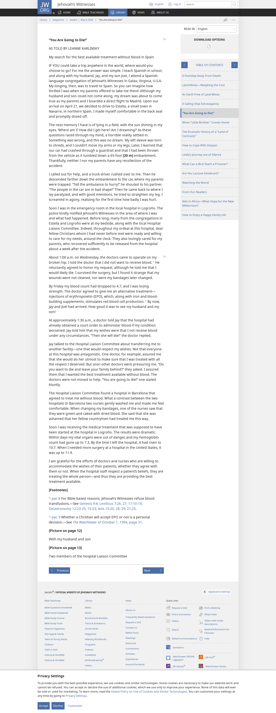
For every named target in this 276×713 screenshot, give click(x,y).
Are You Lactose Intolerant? (200, 173)
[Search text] (208, 4)
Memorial (131, 643)
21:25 (131, 508)
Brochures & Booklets (96, 618)
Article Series (91, 628)
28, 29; (120, 508)
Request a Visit (133, 622)
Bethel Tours (132, 632)
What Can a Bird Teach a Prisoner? (205, 164)
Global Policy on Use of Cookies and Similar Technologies (149, 691)
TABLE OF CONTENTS (209, 65)
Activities (130, 653)
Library (43, 19)
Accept (43, 706)
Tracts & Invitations (95, 623)
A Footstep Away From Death (201, 76)
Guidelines (90, 654)
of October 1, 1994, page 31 (107, 522)
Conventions (132, 648)
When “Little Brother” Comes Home (205, 122)
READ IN (189, 29)
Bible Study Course (54, 618)
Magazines (58, 19)
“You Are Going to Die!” (198, 113)
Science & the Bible (54, 654)
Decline (58, 706)
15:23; (92, 508)
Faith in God (51, 649)
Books (88, 612)
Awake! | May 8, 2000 (81, 19)
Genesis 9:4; (89, 503)
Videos (88, 665)
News (128, 600)
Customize (75, 706)
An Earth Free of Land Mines (201, 94)
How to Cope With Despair (199, 145)
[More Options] (233, 19)
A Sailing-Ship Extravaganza (200, 104)
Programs (90, 644)
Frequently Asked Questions (140, 617)
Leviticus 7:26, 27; (113, 503)
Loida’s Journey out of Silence (201, 155)
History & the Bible (54, 660)
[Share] (225, 19)
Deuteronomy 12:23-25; (68, 508)
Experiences (132, 659)
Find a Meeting (209, 608)
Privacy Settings (76, 696)
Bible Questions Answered (58, 607)
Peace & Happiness (55, 628)
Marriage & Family (54, 634)
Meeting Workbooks (96, 639)
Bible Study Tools (53, 623)
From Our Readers (194, 192)
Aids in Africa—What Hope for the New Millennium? (208, 203)
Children (49, 644)
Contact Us (131, 627)
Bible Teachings (53, 600)
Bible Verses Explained (56, 612)
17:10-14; (135, 503)
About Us (130, 610)
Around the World (135, 664)
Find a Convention (178, 614)
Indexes (89, 649)
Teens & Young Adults (56, 639)
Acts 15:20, (106, 508)
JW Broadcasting (94, 660)
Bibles (88, 607)
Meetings (130, 638)
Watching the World (195, 183)
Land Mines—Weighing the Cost (203, 85)
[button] (90, 12)
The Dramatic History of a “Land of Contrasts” (205, 134)
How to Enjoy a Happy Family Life (204, 215)
